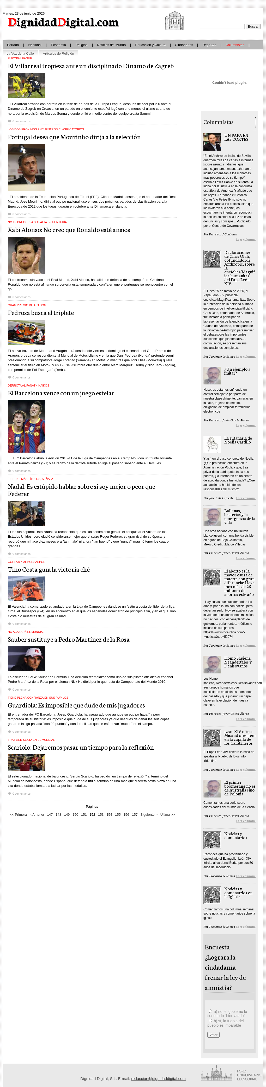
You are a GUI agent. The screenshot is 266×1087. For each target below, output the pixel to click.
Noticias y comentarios (235, 835)
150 (75, 814)
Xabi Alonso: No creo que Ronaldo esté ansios (69, 229)
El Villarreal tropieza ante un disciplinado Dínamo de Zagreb (91, 65)
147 (50, 814)
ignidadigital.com (63, 21)
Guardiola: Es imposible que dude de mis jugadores (76, 704)
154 (109, 814)
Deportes (209, 45)
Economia (58, 45)
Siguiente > (149, 814)
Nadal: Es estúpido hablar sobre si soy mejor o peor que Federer (81, 489)
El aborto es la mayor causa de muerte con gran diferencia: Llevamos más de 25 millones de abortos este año (239, 582)
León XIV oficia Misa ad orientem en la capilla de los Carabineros (240, 737)
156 (126, 814)
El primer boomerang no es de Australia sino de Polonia (240, 787)
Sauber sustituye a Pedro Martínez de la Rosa (69, 639)
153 (101, 814)
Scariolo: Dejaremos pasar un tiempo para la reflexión (81, 746)
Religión (81, 45)
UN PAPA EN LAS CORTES (236, 137)
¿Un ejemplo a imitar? (237, 371)
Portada (13, 45)
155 (118, 814)
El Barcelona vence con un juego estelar (61, 392)
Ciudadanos (184, 45)
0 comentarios (22, 121)
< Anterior (37, 814)
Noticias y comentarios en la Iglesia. (238, 892)
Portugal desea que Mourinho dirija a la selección (74, 136)
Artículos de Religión (58, 53)
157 (135, 814)
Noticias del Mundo (111, 45)
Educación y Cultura (150, 45)
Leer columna (246, 239)
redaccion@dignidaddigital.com (158, 1078)
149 (67, 814)
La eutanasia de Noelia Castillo (238, 440)
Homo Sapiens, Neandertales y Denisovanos (238, 661)
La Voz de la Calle (20, 53)
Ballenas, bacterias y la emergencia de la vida (239, 516)
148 (58, 814)
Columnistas (235, 45)
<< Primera (18, 814)
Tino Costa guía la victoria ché (49, 569)
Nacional (35, 45)
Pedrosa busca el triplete (41, 312)
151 (84, 814)
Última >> (168, 814)
